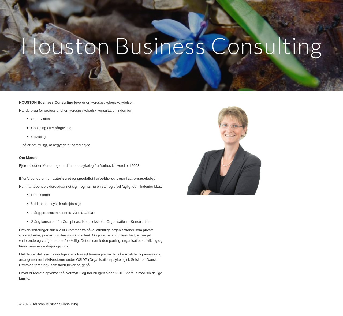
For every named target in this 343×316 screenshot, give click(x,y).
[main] (171, 45)
